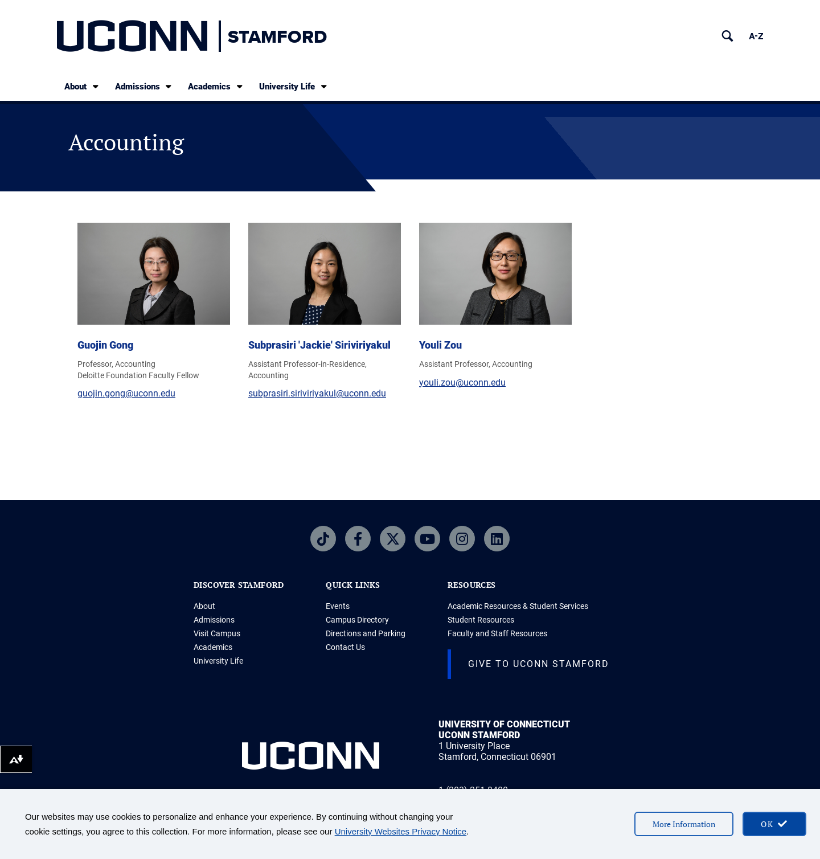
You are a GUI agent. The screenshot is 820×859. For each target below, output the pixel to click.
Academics (216, 86)
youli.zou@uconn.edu (462, 382)
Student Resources (481, 619)
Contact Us (345, 647)
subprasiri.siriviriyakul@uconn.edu (317, 393)
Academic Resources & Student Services (518, 606)
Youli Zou (440, 345)
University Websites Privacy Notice (400, 831)
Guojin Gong (105, 345)
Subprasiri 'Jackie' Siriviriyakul (319, 345)
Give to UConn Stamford (538, 663)
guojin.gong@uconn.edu (126, 393)
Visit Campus (217, 633)
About (82, 86)
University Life (294, 86)
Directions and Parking (365, 633)
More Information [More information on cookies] (684, 824)
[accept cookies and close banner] (774, 824)
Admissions (144, 86)
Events (338, 606)
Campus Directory (357, 619)
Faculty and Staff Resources (497, 633)
